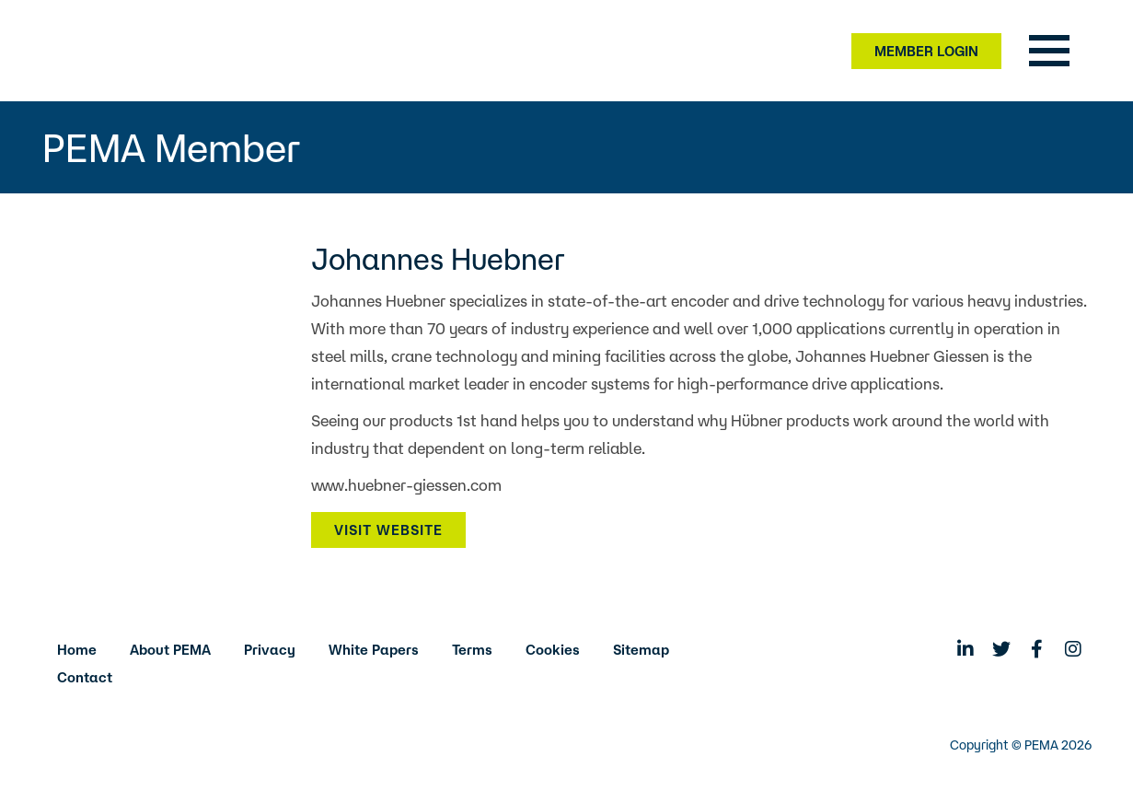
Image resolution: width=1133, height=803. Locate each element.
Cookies (553, 650)
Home (77, 650)
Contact (84, 677)
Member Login (926, 51)
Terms (472, 650)
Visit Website (388, 530)
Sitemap (641, 650)
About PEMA (170, 650)
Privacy (269, 650)
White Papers (374, 650)
